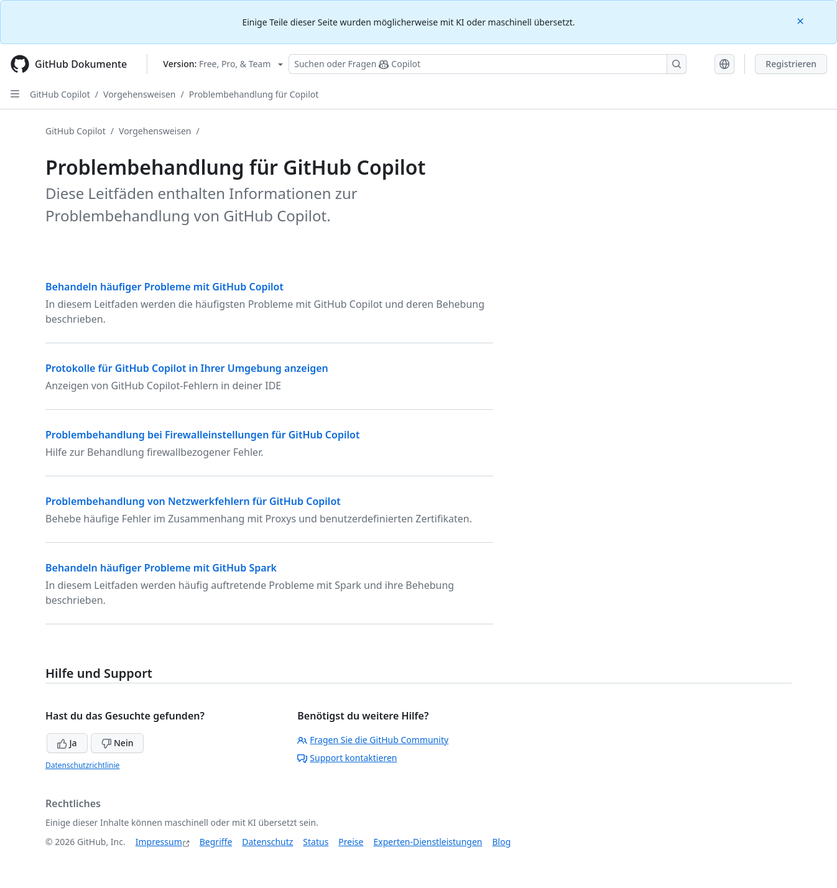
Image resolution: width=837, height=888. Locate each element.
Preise (350, 842)
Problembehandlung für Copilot (254, 94)
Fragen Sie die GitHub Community (372, 740)
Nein (117, 743)
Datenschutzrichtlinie (82, 765)
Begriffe (216, 842)
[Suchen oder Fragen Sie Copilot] (488, 64)
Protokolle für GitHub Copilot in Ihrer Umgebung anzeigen (186, 368)
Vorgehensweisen (139, 94)
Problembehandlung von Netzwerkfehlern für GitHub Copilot (193, 501)
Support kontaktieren (347, 758)
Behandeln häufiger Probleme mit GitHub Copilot (164, 287)
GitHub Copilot (60, 94)
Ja (67, 743)
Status (315, 842)
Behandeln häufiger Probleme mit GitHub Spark (161, 568)
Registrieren (790, 64)
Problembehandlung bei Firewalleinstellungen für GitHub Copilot (202, 435)
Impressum (159, 842)
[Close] (802, 20)
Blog (501, 842)
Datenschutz (267, 842)
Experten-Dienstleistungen (427, 842)
